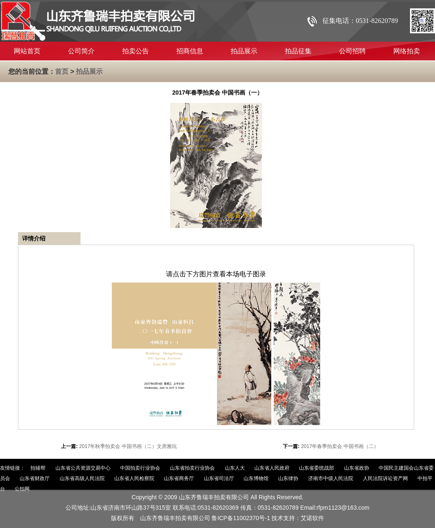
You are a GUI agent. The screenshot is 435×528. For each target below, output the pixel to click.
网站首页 (27, 51)
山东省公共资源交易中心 (83, 468)
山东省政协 (356, 468)
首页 (61, 71)
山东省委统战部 (316, 468)
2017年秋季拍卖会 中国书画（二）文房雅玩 (128, 446)
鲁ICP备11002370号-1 (240, 518)
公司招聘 (352, 51)
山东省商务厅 (179, 478)
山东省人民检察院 (134, 478)
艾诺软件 (312, 518)
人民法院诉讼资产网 (385, 478)
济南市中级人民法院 (330, 478)
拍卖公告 (135, 51)
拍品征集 (298, 51)
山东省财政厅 (35, 478)
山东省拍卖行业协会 (192, 468)
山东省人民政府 (271, 468)
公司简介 (81, 51)
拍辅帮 (37, 468)
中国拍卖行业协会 (140, 468)
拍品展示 (244, 51)
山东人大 (235, 468)
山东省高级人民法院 (82, 478)
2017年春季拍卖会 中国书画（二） (340, 446)
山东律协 (288, 478)
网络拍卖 (406, 51)
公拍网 (22, 489)
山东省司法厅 (219, 478)
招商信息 (189, 51)
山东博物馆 (256, 478)
